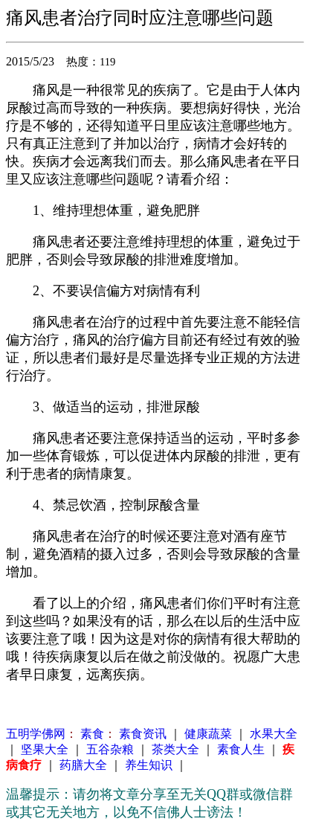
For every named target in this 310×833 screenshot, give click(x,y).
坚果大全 (44, 749)
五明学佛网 (35, 733)
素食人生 (241, 749)
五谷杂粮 (110, 749)
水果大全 (273, 733)
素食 (90, 733)
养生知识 (148, 765)
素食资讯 (143, 733)
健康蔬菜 (208, 733)
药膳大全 (83, 765)
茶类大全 (175, 749)
